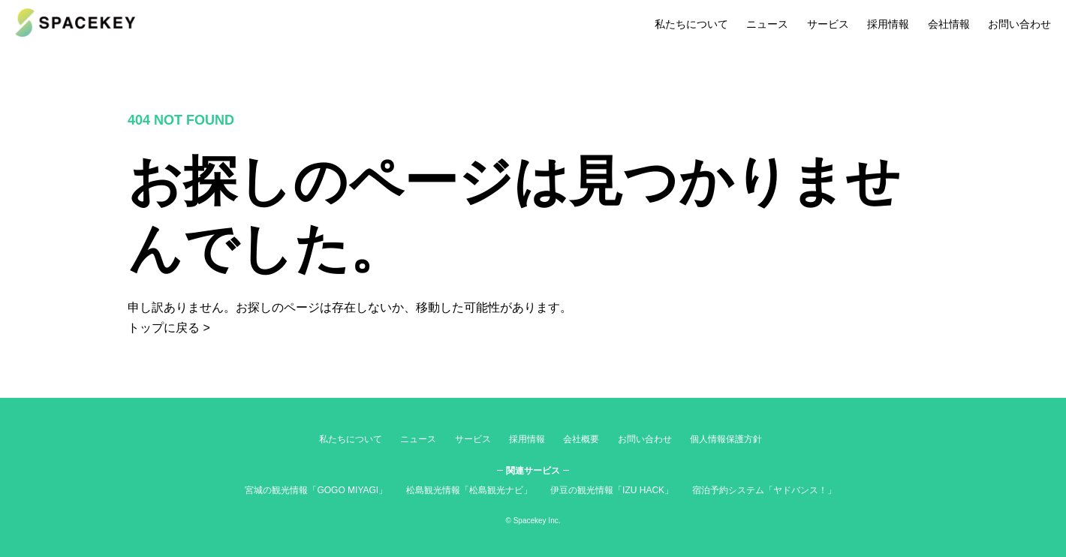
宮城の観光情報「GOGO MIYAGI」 (316, 490)
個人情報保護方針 (726, 439)
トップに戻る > (169, 327)
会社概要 (581, 439)
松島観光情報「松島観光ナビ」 (469, 490)
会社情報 (949, 24)
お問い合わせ (1019, 24)
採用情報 (888, 24)
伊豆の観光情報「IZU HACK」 (611, 490)
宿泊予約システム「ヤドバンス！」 (764, 490)
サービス (828, 24)
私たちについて (691, 24)
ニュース (767, 24)
